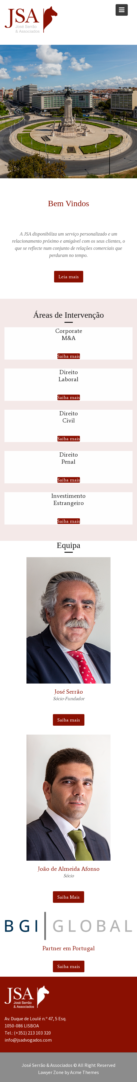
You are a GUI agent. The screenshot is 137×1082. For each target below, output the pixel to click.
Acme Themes (84, 1072)
